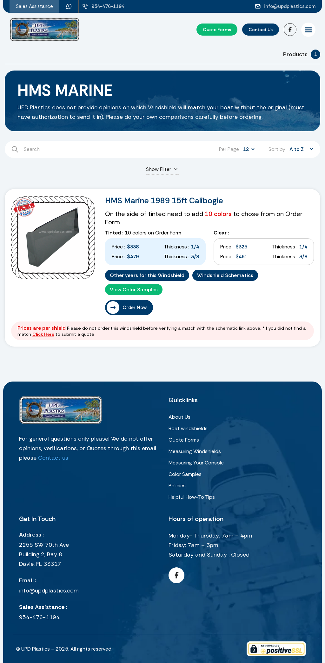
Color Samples (185, 474)
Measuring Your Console (196, 462)
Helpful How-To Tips (192, 497)
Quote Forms (184, 439)
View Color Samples (134, 289)
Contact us (53, 458)
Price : (118, 246)
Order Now (135, 307)
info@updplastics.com (49, 590)
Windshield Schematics (225, 275)
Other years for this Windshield (147, 275)
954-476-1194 (39, 617)
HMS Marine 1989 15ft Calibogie (164, 200)
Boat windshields (188, 428)
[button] (308, 30)
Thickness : (176, 246)
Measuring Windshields (195, 451)
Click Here (43, 334)
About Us (179, 417)
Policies (177, 485)
